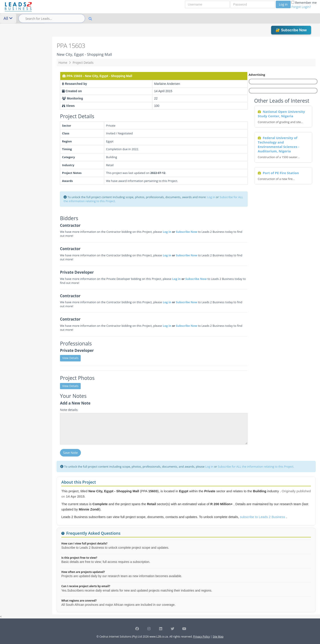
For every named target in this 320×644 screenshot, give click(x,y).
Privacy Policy (201, 636)
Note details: (69, 410)
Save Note (70, 453)
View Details (70, 358)
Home (62, 62)
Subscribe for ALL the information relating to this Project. (256, 467)
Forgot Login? (301, 7)
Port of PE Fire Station (281, 173)
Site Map (218, 636)
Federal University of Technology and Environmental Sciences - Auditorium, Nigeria (278, 144)
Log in (283, 4)
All (8, 18)
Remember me (304, 4)
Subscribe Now (186, 232)
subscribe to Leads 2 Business (263, 517)
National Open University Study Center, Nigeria (281, 113)
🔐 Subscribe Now (291, 30)
